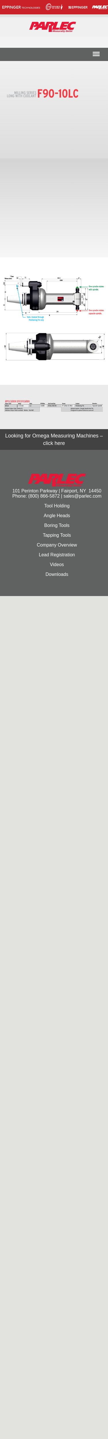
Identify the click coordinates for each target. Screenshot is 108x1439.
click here (54, 443)
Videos (57, 564)
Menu (96, 56)
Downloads (57, 574)
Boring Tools (57, 525)
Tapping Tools (57, 535)
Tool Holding (56, 505)
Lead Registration (57, 554)
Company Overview (57, 545)
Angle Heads (57, 515)
